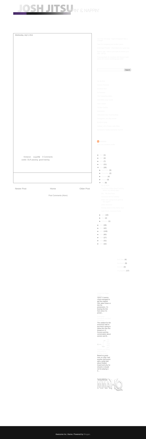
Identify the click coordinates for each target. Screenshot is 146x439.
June (103, 215)
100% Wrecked (106, 205)
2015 (102, 164)
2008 (102, 241)
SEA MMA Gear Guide (105, 100)
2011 (102, 231)
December (105, 170)
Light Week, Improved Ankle (111, 211)
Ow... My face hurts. (108, 193)
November (105, 173)
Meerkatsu (101, 111)
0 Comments (47, 157)
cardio (23, 160)
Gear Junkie (101, 104)
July (103, 183)
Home (18, 28)
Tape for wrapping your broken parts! (110, 44)
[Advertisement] (52, 177)
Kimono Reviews (103, 85)
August (104, 179)
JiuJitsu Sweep (102, 107)
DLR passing (32, 160)
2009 (102, 237)
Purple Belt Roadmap (33, 28)
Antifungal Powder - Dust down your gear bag (113, 48)
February (105, 221)
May (103, 218)
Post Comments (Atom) (58, 195)
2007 (102, 244)
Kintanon (102, 141)
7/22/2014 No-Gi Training (110, 197)
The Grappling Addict (104, 96)
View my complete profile (106, 144)
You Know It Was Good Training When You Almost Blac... (112, 189)
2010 (102, 234)
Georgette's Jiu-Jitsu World (106, 119)
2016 (102, 161)
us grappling (121, 271)
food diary (120, 259)
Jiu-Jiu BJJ (101, 81)
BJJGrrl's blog (102, 122)
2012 (102, 228)
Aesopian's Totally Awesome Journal (110, 130)
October (105, 176)
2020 (102, 155)
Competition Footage (54, 28)
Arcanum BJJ (102, 89)
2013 (102, 225)
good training (44, 160)
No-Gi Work (105, 185)
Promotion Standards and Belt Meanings (104, 318)
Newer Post (20, 188)
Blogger (87, 434)
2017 (102, 158)
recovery (120, 267)
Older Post (85, 188)
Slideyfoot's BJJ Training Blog (107, 115)
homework (121, 263)
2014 (102, 167)
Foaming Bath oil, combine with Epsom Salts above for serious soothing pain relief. (113, 58)
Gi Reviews (101, 92)
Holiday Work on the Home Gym (112, 208)
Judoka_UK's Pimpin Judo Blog (108, 126)
